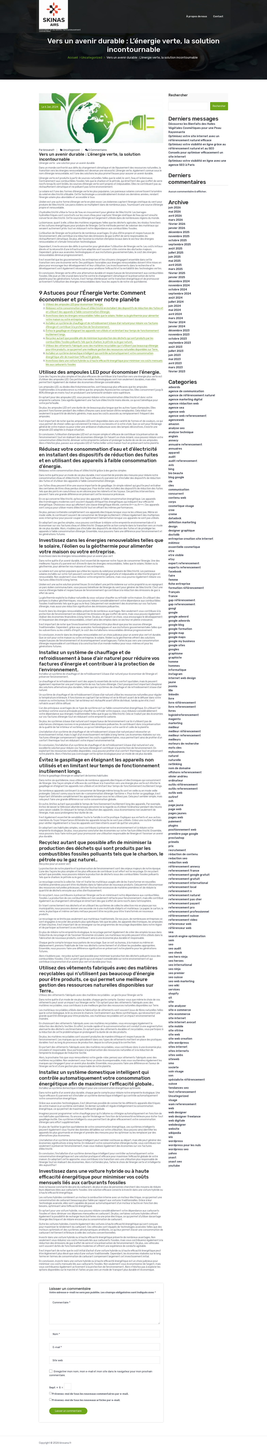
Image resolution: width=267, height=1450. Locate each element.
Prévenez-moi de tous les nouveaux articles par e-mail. (86, 1400)
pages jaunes (177, 813)
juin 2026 (174, 207)
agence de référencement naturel (191, 395)
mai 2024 (174, 310)
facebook (174, 571)
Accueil (73, 57)
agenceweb (176, 420)
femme (173, 579)
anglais (173, 436)
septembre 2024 (179, 293)
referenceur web (179, 924)
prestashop (176, 837)
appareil (173, 452)
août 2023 (175, 346)
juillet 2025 (175, 252)
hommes (174, 665)
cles (171, 485)
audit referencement (182, 461)
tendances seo (178, 1087)
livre (171, 698)
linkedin (173, 694)
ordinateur (175, 780)
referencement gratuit (184, 878)
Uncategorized (91, 57)
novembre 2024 (179, 285)
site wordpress (178, 1042)
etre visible (176, 555)
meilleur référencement (184, 731)
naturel (173, 756)
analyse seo (176, 428)
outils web (175, 792)
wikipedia (174, 1132)
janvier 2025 (176, 277)
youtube (174, 1165)
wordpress (175, 1141)
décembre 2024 (179, 281)
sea (170, 932)
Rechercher (178, 95)
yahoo (172, 1153)
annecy (173, 440)
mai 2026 (174, 211)
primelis (173, 842)
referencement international (188, 883)
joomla (172, 686)
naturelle (174, 760)
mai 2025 (174, 260)
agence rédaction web (183, 403)
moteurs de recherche (183, 743)
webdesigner (177, 1124)
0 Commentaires (96, 150)
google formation (180, 629)
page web (175, 809)
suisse (172, 1083)
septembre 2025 (179, 244)
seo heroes (176, 960)
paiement (174, 821)
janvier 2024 (176, 326)
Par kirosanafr (46, 150)
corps (172, 501)
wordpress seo (178, 1149)
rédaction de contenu (183, 854)
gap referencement (181, 604)
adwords (174, 387)
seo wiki (173, 985)
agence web (176, 411)
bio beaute (175, 473)
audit (172, 456)
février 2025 (176, 273)
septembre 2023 (179, 342)
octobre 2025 (177, 240)
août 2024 (175, 297)
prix (171, 846)
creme (172, 514)
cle (170, 481)
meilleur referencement (184, 735)
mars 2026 (175, 219)
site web (174, 1034)
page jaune (175, 805)
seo (170, 944)
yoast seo (175, 1161)
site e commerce (179, 1010)
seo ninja (174, 969)
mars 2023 (175, 367)
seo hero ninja (177, 956)
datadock (174, 518)
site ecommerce (179, 1014)
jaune (172, 682)
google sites (176, 645)
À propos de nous (196, 16)
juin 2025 (174, 256)
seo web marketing (181, 981)
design (172, 526)
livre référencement (182, 702)
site (171, 1001)
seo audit (174, 948)
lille (170, 690)
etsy (171, 559)
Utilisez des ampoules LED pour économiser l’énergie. (74, 304)
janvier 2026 (176, 228)
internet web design (182, 678)
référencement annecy (184, 866)
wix (170, 1137)
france (173, 596)
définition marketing (182, 522)
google (173, 612)
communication (178, 489)
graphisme (175, 653)
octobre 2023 (177, 338)
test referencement (182, 1092)
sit (170, 997)
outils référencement (183, 784)
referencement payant (184, 903)
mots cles (175, 747)
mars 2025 (175, 269)
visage (172, 1100)
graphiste (175, 657)
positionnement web (182, 829)
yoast (172, 1157)
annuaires (175, 448)
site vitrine (175, 1030)
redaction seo (177, 858)
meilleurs (174, 739)
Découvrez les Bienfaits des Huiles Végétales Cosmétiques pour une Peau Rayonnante (194, 128)
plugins (173, 825)
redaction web (178, 862)
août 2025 (175, 248)
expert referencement (183, 563)
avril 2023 (175, 363)
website (173, 1128)
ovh (170, 801)
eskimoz (173, 542)
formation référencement (186, 588)
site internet (177, 1018)
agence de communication (186, 391)
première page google (183, 833)
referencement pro (181, 907)
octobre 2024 (177, 289)
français (174, 592)
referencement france (183, 870)
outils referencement (183, 788)
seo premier (176, 973)
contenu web (177, 497)
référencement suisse (183, 915)
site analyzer (177, 1005)
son (170, 1075)
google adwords (179, 620)
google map (176, 633)
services (174, 989)
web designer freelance (184, 1116)
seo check (175, 952)
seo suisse (175, 977)
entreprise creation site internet (190, 538)
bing (171, 469)
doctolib (173, 534)
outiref (173, 796)
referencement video (182, 919)
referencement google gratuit (189, 874)
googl (172, 608)
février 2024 (176, 322)
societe (173, 1067)
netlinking (175, 764)
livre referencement (182, 706)
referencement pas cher (185, 899)
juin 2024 (174, 305)
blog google (176, 477)
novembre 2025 (179, 236)
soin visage (176, 1071)
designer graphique (181, 530)
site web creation (180, 1038)
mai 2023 (174, 359)
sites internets (178, 1051)
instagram (175, 674)
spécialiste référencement (186, 1079)
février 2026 (176, 224)
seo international (180, 964)
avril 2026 (175, 215)
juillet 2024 (176, 301)
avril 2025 (175, 265)
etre (171, 551)
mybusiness (176, 751)
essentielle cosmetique (184, 547)
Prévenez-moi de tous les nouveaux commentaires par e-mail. (90, 1393)
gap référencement (181, 600)
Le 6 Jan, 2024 (50, 107)
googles (173, 649)
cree (171, 510)
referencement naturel (184, 895)
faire (171, 575)
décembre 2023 (179, 330)
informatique (177, 669)
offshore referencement (185, 772)
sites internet (177, 1046)
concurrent (176, 493)
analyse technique (180, 432)
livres (172, 710)
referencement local (182, 887)
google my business (181, 641)
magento (174, 719)
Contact (218, 16)
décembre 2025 (179, 232)
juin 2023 (174, 355)
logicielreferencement (183, 715)
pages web (175, 817)
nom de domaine (179, 768)
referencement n (180, 891)
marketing (175, 723)
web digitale (176, 1120)
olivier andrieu (178, 776)
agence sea (176, 407)
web (171, 1108)
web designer (177, 1112)
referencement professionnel (188, 911)
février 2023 (176, 371)
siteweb (173, 1059)
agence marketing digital (185, 399)
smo (171, 1063)
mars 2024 (175, 318)
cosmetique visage (181, 506)
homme (173, 661)
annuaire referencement (185, 444)
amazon (173, 424)
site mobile (175, 1026)
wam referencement (182, 1104)
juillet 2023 (175, 351)
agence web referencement (187, 415)
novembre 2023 (179, 334)
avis (171, 465)
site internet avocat (182, 1022)
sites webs (175, 1055)
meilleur (173, 727)
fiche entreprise (179, 583)
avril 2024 (175, 314)
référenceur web (179, 928)
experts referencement (184, 567)
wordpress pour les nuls (184, 1145)
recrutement (177, 850)
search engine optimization (187, 936)
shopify (173, 993)
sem (171, 940)
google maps (177, 637)
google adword (178, 616)
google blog (176, 624)
